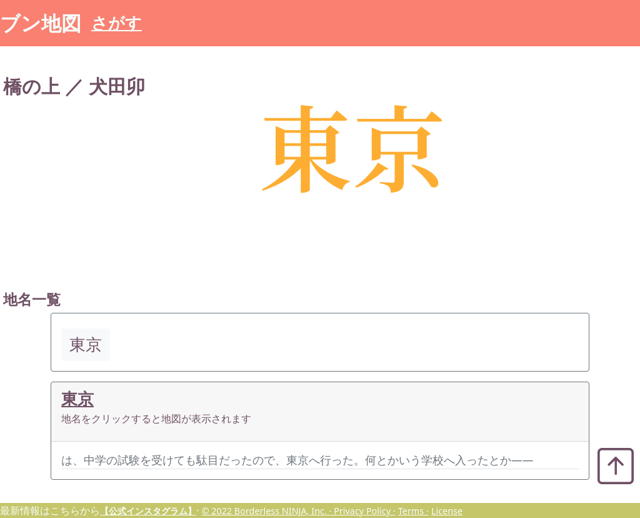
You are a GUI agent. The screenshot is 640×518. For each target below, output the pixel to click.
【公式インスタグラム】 (148, 511)
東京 (77, 399)
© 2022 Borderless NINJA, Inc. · (267, 511)
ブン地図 (40, 22)
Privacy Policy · (364, 511)
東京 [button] (85, 344)
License (446, 511)
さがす (116, 23)
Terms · (413, 511)
